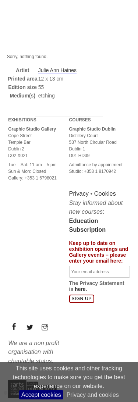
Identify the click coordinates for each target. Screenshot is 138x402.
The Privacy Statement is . (96, 286)
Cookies (105, 193)
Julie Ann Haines (57, 70)
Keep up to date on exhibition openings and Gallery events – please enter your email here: (98, 252)
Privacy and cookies (93, 395)
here (80, 289)
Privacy (79, 193)
